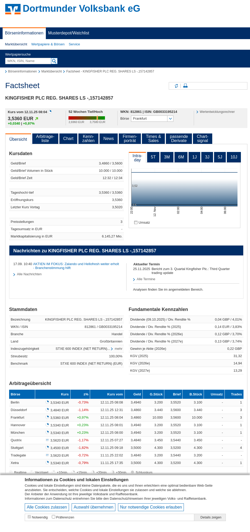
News (108, 138)
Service (74, 44)
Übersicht (18, 139)
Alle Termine (146, 279)
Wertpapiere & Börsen (48, 44)
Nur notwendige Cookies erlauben (151, 507)
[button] (16, 44)
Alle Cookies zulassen (47, 507)
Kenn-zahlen (88, 138)
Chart (68, 138)
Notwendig (40, 517)
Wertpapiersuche (18, 54)
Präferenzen (65, 517)
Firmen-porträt (130, 138)
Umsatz (144, 222)
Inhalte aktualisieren (176, 86)
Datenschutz (62, 498)
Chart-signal (202, 138)
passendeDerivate (179, 138)
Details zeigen (211, 517)
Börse (124, 118)
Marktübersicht (16, 44)
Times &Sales (153, 138)
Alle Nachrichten (29, 274)
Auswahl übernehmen (93, 507)
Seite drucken (185, 86)
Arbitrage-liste (45, 138)
